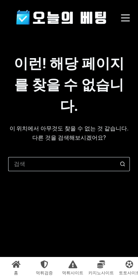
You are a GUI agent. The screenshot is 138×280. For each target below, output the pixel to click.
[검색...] (61, 164)
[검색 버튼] (123, 164)
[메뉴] (125, 17)
